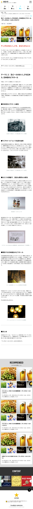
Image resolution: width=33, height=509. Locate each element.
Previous (2, 481)
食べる (12, 8)
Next (31, 481)
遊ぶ (28, 8)
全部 (5, 8)
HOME (2, 12)
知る (20, 8)
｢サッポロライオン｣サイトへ (7, 300)
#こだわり (9, 23)
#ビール (3, 23)
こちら (23, 65)
